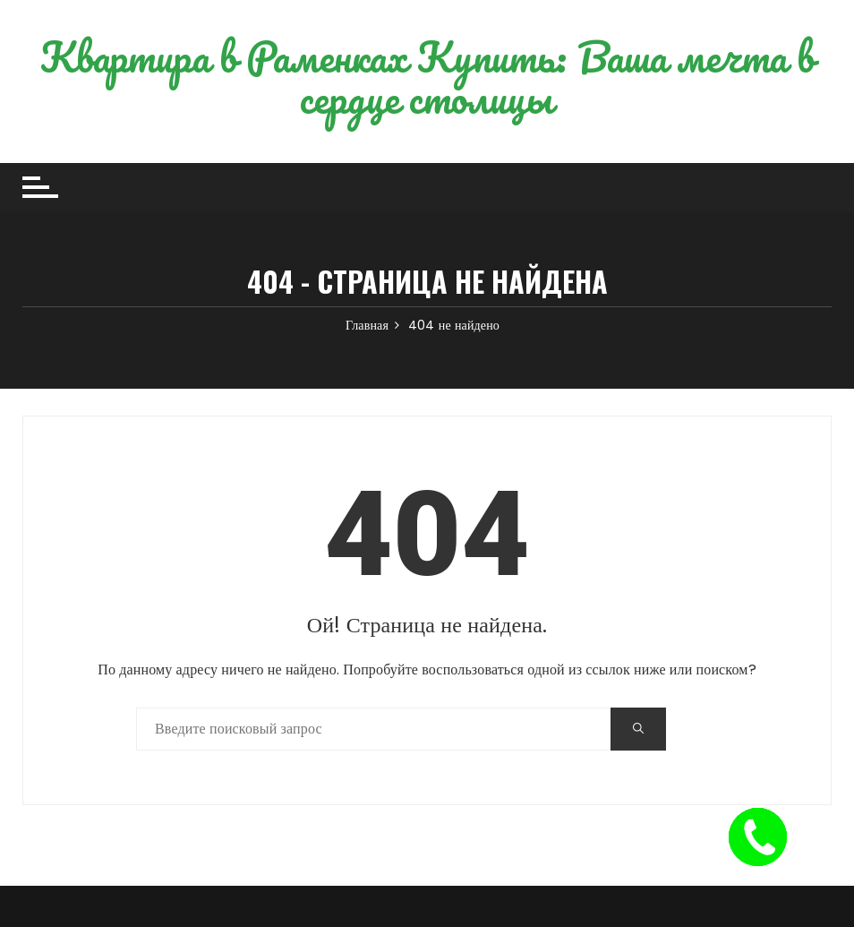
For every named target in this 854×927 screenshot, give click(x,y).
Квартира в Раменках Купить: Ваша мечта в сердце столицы (427, 77)
